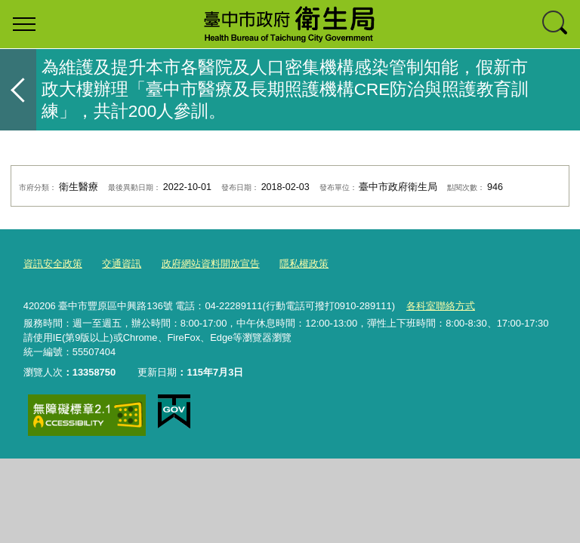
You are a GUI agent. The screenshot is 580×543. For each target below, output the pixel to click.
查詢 (556, 24)
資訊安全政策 (52, 263)
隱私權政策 (304, 263)
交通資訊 (121, 263)
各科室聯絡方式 (440, 305)
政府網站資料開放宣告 (211, 263)
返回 (18, 89)
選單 (24, 24)
